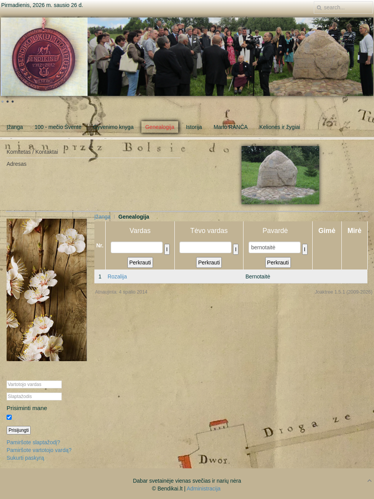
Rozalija (117, 276)
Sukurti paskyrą (25, 458)
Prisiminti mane (27, 408)
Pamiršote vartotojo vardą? (39, 450)
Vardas (140, 231)
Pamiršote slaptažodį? (33, 442)
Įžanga (102, 217)
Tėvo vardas (209, 231)
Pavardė (278, 231)
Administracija (204, 488)
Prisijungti (19, 430)
